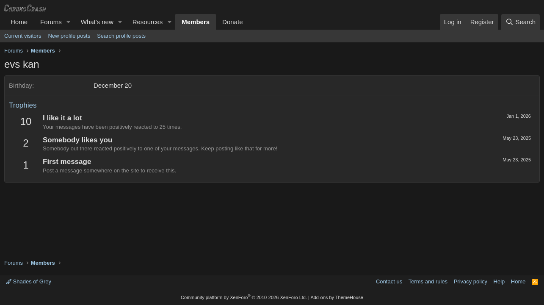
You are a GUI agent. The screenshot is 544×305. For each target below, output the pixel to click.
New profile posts (69, 36)
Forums (51, 21)
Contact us (389, 281)
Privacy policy (470, 281)
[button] (69, 22)
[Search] (520, 22)
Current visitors (22, 36)
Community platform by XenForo (244, 297)
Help (499, 281)
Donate (232, 21)
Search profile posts (121, 36)
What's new (97, 21)
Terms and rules (428, 281)
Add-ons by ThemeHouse (336, 297)
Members (196, 21)
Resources (148, 21)
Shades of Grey (28, 281)
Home (19, 21)
